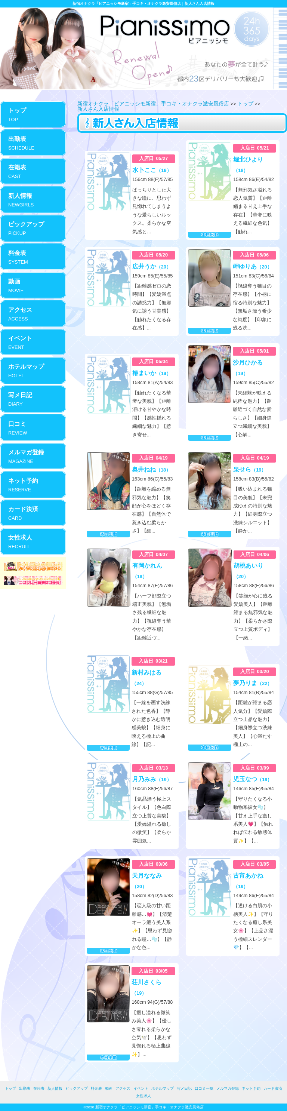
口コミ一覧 (204, 1088)
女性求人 (143, 1096)
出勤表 (24, 1088)
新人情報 (54, 1088)
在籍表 (38, 1088)
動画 (108, 1088)
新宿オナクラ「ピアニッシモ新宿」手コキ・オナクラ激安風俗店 (153, 104)
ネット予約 (251, 1088)
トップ (245, 104)
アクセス (122, 1088)
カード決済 (272, 1088)
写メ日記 (184, 1088)
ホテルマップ (162, 1088)
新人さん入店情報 (98, 109)
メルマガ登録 (227, 1088)
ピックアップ (76, 1088)
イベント (140, 1088)
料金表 (96, 1088)
